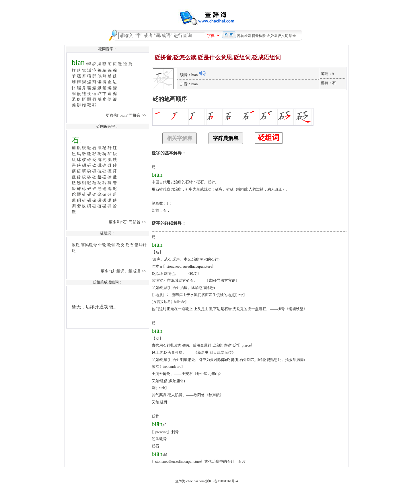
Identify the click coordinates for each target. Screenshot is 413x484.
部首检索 (244, 36)
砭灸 (120, 244)
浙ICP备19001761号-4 (221, 481)
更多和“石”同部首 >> (128, 222)
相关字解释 (179, 138)
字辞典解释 (226, 138)
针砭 (102, 244)
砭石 (130, 244)
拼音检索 (259, 36)
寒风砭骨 (89, 244)
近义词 (271, 36)
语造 (292, 36)
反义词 (283, 36)
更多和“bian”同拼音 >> (126, 115)
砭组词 (268, 137)
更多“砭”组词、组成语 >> (124, 271)
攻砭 (76, 244)
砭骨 (111, 244)
